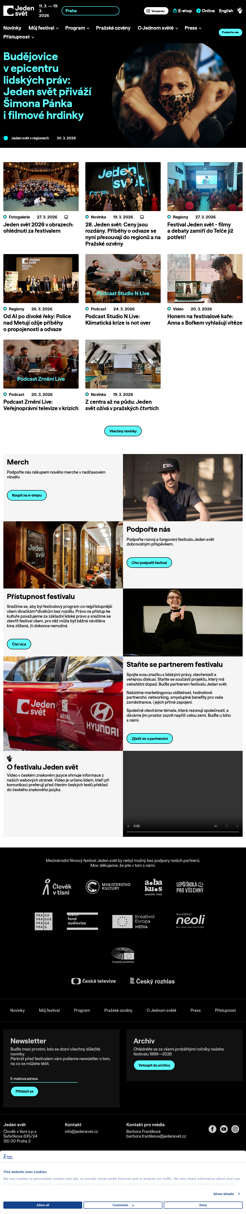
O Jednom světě (156, 28)
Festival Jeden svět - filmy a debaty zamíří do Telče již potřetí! (200, 230)
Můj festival (41, 28)
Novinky (12, 28)
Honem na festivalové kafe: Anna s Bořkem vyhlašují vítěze (204, 319)
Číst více (19, 664)
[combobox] (90, 10)
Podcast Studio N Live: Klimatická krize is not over (118, 319)
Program (75, 28)
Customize (123, 1205)
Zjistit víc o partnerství (150, 758)
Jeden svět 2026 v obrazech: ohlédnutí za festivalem (38, 227)
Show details (223, 1194)
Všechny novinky (123, 450)
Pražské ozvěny (113, 28)
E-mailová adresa (25, 1092)
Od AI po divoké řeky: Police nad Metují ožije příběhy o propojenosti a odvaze (37, 322)
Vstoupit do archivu (154, 1085)
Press (191, 28)
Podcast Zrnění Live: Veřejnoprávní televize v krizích (40, 411)
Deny (203, 1205)
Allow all (43, 1205)
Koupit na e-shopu (27, 515)
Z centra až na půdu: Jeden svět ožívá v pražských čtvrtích (122, 411)
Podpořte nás (230, 32)
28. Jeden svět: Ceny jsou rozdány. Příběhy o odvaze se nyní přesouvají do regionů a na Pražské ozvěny (123, 234)
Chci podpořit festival (149, 582)
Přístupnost (16, 36)
